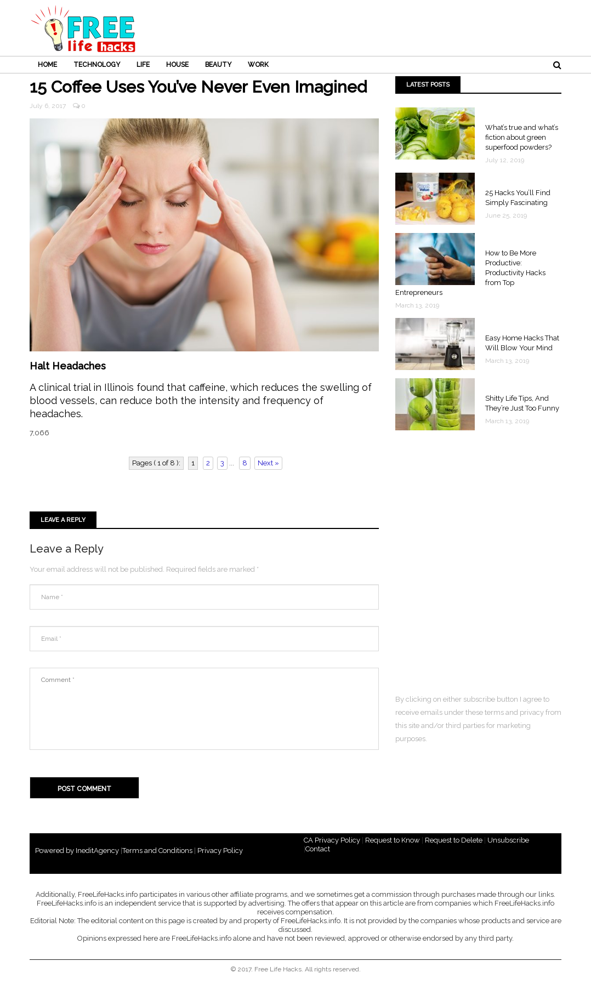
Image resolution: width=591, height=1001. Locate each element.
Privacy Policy (220, 850)
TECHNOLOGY (96, 65)
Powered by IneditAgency (77, 850)
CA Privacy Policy (332, 840)
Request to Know (392, 840)
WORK (258, 65)
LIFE (143, 65)
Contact (317, 849)
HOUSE (177, 65)
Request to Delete (453, 840)
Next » (268, 463)
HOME (47, 65)
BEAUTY (218, 65)
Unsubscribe (508, 840)
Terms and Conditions (157, 850)
